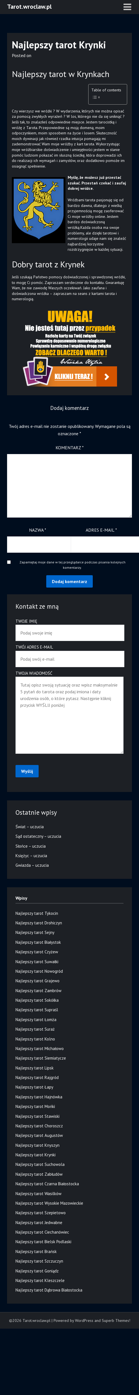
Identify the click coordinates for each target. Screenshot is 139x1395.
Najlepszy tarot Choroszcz (39, 1125)
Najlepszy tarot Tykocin (37, 913)
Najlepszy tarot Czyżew (37, 951)
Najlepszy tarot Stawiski (37, 1116)
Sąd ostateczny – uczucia (38, 836)
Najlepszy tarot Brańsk (36, 1251)
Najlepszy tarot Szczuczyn (39, 1261)
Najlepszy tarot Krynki (36, 1154)
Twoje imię (70, 627)
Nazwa (37, 530)
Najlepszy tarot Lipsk (35, 1068)
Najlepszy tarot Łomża (36, 1019)
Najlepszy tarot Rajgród (37, 1077)
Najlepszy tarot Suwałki (37, 961)
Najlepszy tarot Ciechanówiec (42, 1232)
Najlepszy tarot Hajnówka (39, 1097)
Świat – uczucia (30, 826)
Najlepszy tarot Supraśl (37, 1009)
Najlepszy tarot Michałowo (40, 1048)
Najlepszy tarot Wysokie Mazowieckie (49, 1203)
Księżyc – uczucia (31, 855)
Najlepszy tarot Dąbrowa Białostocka (49, 1290)
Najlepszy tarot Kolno (35, 1039)
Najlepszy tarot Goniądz (37, 1271)
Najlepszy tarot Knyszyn (37, 1145)
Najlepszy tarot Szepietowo (41, 1212)
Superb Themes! (116, 1320)
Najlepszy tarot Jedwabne (39, 1222)
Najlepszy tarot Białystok (38, 942)
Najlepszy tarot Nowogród (39, 971)
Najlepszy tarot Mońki (35, 1106)
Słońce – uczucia (31, 846)
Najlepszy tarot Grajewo (37, 980)
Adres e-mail (101, 530)
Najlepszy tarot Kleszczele (40, 1280)
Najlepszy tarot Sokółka (37, 1000)
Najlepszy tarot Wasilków (38, 1193)
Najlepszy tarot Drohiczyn (39, 923)
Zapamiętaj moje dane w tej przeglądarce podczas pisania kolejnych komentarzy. (72, 565)
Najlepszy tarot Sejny (35, 932)
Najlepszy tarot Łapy (34, 1087)
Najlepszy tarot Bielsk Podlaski (43, 1241)
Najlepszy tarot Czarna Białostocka (47, 1183)
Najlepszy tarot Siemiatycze (41, 1058)
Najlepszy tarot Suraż (35, 1029)
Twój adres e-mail (70, 653)
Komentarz (70, 447)
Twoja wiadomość (70, 713)
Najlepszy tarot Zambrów (38, 990)
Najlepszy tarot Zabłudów (39, 1174)
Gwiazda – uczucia (32, 865)
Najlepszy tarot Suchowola (40, 1164)
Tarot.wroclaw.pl (29, 6)
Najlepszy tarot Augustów (39, 1135)
